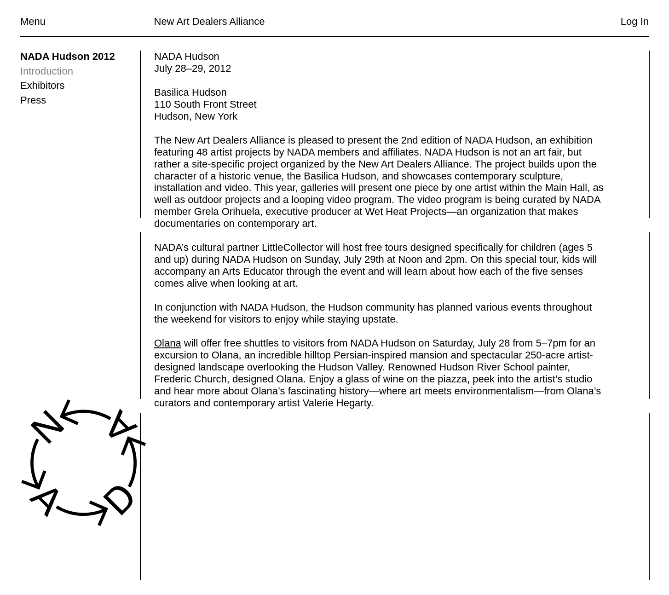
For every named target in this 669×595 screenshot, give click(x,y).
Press (33, 100)
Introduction (46, 71)
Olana (167, 343)
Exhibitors (42, 85)
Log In (635, 21)
